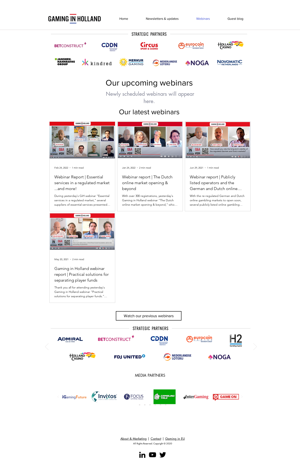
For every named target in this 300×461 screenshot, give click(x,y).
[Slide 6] (160, 404)
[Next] (255, 347)
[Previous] (47, 347)
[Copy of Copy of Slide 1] (144, 404)
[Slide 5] (155, 404)
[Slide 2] (139, 404)
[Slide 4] (150, 404)
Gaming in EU (175, 439)
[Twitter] (162, 454)
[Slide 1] (134, 404)
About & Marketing (133, 439)
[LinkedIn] (142, 454)
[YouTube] (152, 454)
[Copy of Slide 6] (165, 404)
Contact (156, 439)
